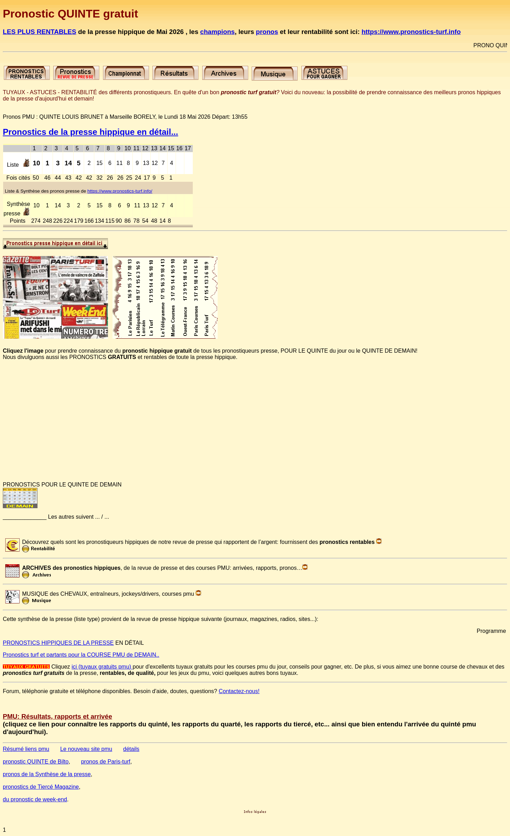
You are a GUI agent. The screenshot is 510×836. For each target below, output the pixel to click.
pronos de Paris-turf (105, 762)
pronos (267, 31)
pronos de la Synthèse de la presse (47, 774)
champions (217, 31)
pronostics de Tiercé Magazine (41, 787)
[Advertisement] (213, 427)
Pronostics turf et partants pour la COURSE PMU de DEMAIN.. (81, 655)
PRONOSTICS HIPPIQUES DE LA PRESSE (58, 643)
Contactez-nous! (239, 691)
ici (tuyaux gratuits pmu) (102, 667)
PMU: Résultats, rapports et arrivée (57, 716)
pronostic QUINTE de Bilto (36, 762)
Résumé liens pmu (26, 749)
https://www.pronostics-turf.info (411, 31)
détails (131, 749)
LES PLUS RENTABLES (39, 31)
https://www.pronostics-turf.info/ (119, 191)
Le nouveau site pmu (86, 749)
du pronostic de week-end (35, 799)
